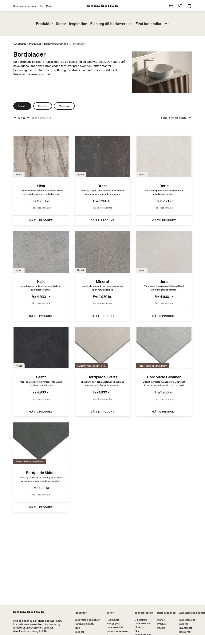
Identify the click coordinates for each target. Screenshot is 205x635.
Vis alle (22, 106)
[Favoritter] (180, 5)
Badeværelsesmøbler (56, 43)
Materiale (64, 106)
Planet (161, 619)
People (161, 627)
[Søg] (171, 5)
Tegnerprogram (144, 612)
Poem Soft (113, 619)
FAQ (41, 6)
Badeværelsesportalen (24, 6)
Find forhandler (148, 23)
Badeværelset (187, 619)
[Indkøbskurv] (189, 5)
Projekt (49, 6)
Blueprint (140, 627)
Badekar (79, 631)
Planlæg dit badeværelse (111, 23)
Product (162, 623)
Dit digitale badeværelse (142, 621)
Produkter (44, 23)
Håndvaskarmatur (84, 623)
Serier (61, 23)
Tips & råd (185, 631)
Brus (77, 627)
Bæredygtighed (166, 612)
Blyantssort (185, 627)
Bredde (42, 106)
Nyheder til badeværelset (115, 625)
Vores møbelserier (117, 631)
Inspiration (78, 23)
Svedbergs (19, 43)
